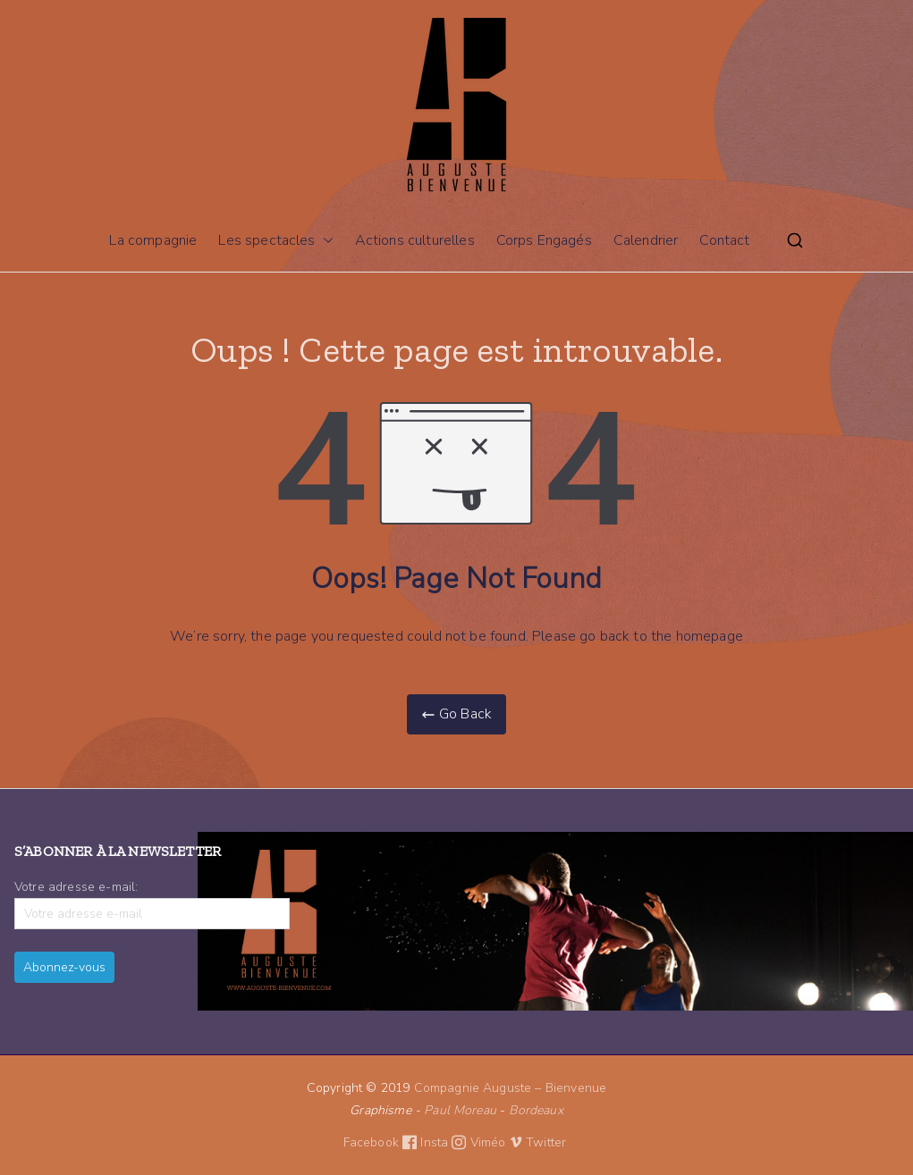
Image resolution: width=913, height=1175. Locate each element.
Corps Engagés (544, 240)
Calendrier (646, 240)
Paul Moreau (460, 1110)
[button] (325, 241)
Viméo (496, 1142)
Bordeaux (535, 1110)
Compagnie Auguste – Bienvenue (510, 1087)
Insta (444, 1142)
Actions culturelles (415, 240)
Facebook (382, 1142)
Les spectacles (275, 241)
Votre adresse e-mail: (152, 903)
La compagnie (153, 240)
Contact (724, 240)
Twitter (548, 1142)
